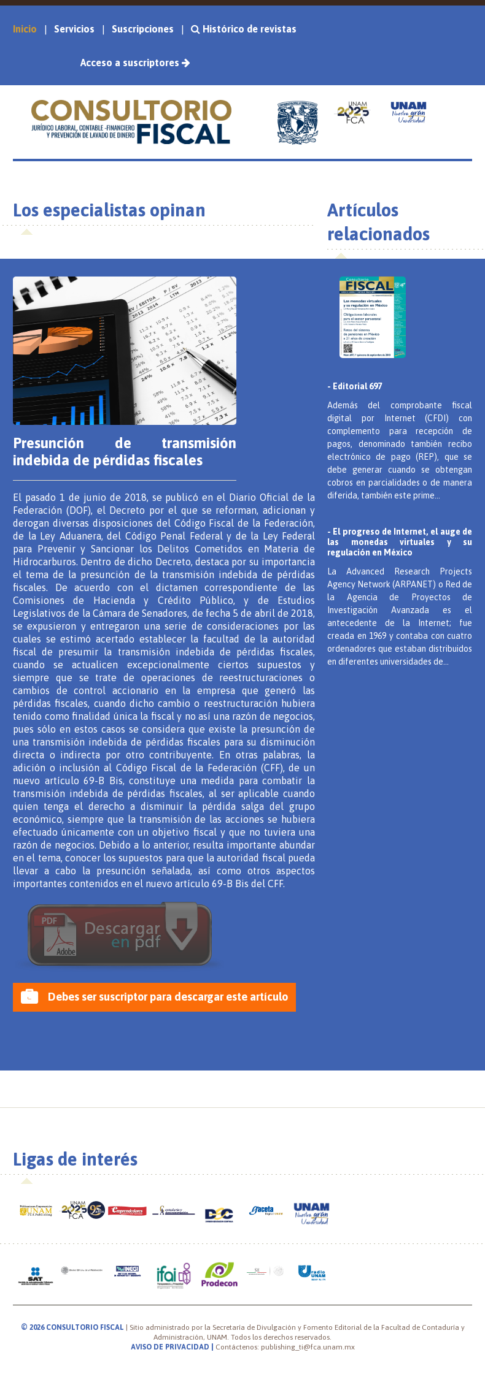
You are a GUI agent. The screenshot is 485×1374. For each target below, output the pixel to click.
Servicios (74, 28)
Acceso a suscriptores (135, 62)
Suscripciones (143, 28)
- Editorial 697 (354, 386)
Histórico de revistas (248, 28)
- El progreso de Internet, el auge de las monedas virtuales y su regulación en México (399, 542)
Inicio (25, 28)
